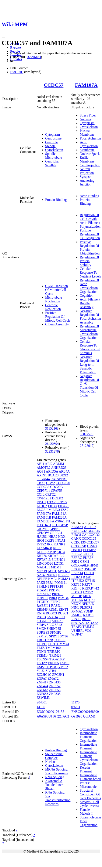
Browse (15, 47)
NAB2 (41, 575)
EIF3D (52, 506)
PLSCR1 (86, 607)
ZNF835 (54, 694)
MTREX (77, 600)
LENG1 (59, 559)
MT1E (52, 571)
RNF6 (41, 613)
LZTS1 (59, 563)
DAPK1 (76, 550)
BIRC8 (76, 534)
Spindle (50, 146)
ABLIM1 (59, 464)
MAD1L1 (43, 567)
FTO (55, 525)
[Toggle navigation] (3, 37)
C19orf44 (43, 479)
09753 (75, 707)
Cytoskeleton (54, 150)
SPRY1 (54, 636)
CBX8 (41, 483)
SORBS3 (43, 632)
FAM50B (43, 521)
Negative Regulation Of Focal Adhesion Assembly (90, 316)
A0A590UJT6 (46, 716)
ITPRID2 (77, 580)
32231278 (52, 451)
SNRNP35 (54, 628)
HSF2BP (90, 569)
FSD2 (75, 561)
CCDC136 (78, 542)
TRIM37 (88, 626)
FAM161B (44, 517)
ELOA (41, 510)
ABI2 (49, 464)
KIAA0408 (44, 548)
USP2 (41, 667)
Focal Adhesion (90, 138)
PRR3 (53, 598)
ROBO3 (51, 613)
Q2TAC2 (63, 716)
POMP (88, 611)
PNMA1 (77, 611)
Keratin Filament (86, 769)
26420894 (52, 444)
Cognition (86, 295)
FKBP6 (88, 557)
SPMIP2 (55, 632)
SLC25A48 (54, 625)
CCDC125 (89, 538)
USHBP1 (77, 630)
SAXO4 (52, 617)
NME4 (52, 579)
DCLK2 (57, 498)
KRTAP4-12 (90, 588)
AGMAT (77, 527)
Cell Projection (90, 165)
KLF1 (57, 548)
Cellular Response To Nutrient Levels (90, 272)
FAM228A (59, 517)
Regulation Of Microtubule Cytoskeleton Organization (89, 331)
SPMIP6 (42, 636)
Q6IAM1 (89, 716)
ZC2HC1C (44, 674)
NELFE (42, 579)
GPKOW (43, 533)
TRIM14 (43, 655)
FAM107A (86, 85)
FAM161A (59, 513)
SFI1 (62, 617)
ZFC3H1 (58, 674)
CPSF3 (92, 546)
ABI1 (40, 464)
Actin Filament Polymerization (90, 224)
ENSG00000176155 (50, 711)
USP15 (64, 663)
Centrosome (53, 138)
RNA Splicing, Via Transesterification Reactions (57, 798)
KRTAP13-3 (45, 559)
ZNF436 (54, 682)
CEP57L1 (43, 490)
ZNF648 (42, 690)
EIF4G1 (63, 506)
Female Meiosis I (86, 811)
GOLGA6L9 (80, 565)
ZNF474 (42, 686)
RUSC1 (63, 613)
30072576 (86, 434)
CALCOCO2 (91, 534)
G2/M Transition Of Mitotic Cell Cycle (56, 289)
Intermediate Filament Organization (88, 736)
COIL (41, 494)
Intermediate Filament (88, 746)
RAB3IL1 (43, 605)
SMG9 (41, 628)
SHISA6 (57, 621)
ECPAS (61, 502)
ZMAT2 (53, 678)
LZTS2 (88, 592)
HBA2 (52, 536)
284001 (42, 702)
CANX (76, 538)
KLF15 (41, 552)
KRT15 (90, 580)
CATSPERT (58, 479)
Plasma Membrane (87, 132)
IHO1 (40, 540)
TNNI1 (41, 651)
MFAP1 (42, 571)
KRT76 (42, 556)
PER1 (49, 582)
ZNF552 (54, 686)
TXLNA (53, 663)
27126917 (86, 445)
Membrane (87, 150)
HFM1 (94, 565)
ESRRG (76, 557)
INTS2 (41, 544)
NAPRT (51, 575)
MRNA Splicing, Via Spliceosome (56, 771)
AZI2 (83, 531)
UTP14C (51, 667)
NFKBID (88, 603)
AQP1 (41, 471)
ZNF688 (42, 694)
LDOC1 (76, 592)
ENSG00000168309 (85, 711)
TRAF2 (76, 626)
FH (68, 521)
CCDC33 (43, 487)
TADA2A (91, 623)
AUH (75, 531)
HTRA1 (76, 577)
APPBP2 (90, 527)
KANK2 (59, 544)
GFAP (63, 525)
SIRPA (41, 625)
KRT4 (61, 552)
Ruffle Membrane (87, 159)
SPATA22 (77, 623)
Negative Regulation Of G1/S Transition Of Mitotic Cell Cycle (89, 385)
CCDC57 (53, 85)
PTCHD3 (43, 602)
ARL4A (64, 471)
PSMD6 (76, 615)
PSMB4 (63, 598)
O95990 (76, 716)
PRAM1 (42, 590)
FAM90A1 (57, 521)
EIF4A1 (88, 554)
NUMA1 (64, 579)
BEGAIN (94, 531)
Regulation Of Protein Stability (89, 261)
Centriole (51, 142)
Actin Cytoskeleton (89, 144)
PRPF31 (42, 598)
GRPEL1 (56, 533)
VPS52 (63, 667)
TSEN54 (43, 659)
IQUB (87, 577)
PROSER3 (44, 594)
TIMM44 (62, 644)
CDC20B (56, 487)
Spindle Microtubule (53, 155)
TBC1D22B (45, 640)
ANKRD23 (59, 467)
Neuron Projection (87, 171)
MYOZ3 (64, 571)
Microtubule (88, 786)
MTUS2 (89, 600)
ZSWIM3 (43, 697)
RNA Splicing (54, 777)
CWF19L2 (44, 498)
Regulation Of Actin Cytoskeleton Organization (89, 285)
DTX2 (51, 502)
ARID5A (52, 471)
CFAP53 (57, 490)
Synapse (85, 176)
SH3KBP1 (44, 621)
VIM (88, 630)
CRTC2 (50, 494)
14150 (41, 707)
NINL (75, 607)
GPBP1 (55, 529)
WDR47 (76, 634)
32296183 (34, 57)
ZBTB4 (50, 671)
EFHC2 (42, 506)
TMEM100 (53, 648)
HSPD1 (89, 573)
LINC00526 (45, 563)
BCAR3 (53, 475)
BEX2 (63, 475)
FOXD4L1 (44, 525)
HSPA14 (77, 573)
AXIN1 (42, 475)
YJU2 (41, 671)
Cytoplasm (52, 134)
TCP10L (60, 640)
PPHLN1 (43, 586)
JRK (50, 544)
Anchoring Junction (87, 182)
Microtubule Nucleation (53, 299)
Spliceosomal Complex (54, 756)
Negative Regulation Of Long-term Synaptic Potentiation (89, 364)
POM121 (60, 582)
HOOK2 (77, 569)
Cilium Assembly (57, 324)
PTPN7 (55, 602)
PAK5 (41, 582)
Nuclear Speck (90, 153)
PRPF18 (57, 594)
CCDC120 (63, 483)
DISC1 (41, 502)
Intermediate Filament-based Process (90, 779)
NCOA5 (63, 575)
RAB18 (88, 615)
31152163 (52, 428)
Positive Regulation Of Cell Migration (90, 234)
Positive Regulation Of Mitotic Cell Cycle (57, 316)
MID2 (87, 596)
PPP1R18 (56, 586)
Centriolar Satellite (52, 163)
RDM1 (53, 609)
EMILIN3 (53, 510)
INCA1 (60, 540)
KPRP (51, 552)
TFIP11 (42, 644)
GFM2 (84, 561)
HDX (62, 536)
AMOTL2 (43, 467)
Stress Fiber (88, 115)
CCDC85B (78, 546)
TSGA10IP (56, 659)
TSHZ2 (42, 663)
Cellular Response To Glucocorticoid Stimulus (90, 347)
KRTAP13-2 (56, 556)
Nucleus (85, 119)
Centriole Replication (53, 307)
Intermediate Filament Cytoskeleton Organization (89, 757)
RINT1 (63, 609)
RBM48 (42, 609)
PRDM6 (54, 590)
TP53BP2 (53, 651)
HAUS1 (42, 536)
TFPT (52, 644)
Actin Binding (89, 196)
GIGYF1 (43, 529)
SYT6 (64, 636)
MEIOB (76, 596)
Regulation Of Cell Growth (89, 217)
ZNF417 (42, 682)
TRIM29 (55, 655)
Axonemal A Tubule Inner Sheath (54, 784)
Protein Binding (56, 199)
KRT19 (76, 584)
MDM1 (56, 567)
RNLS (86, 619)
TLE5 (41, 648)
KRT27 (87, 584)
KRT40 (76, 588)
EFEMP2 (89, 550)
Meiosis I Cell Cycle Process (89, 804)
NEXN (76, 603)
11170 (75, 702)
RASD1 (56, 605)
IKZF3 (49, 540)
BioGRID (16, 72)
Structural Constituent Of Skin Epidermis (90, 794)
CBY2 (50, 483)
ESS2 (64, 510)
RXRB (41, 617)
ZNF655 (54, 690)
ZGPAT (42, 678)
